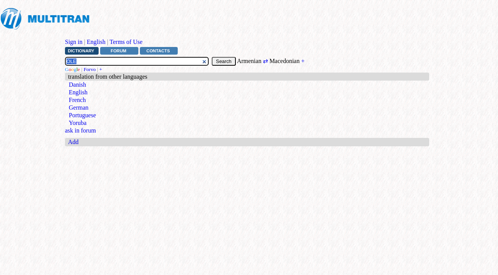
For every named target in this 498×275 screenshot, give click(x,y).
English (96, 42)
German (79, 107)
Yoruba (77, 123)
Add (73, 142)
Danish (77, 84)
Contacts (158, 51)
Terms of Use (126, 42)
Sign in (74, 42)
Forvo (90, 69)
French (77, 100)
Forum (119, 51)
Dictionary (81, 51)
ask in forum (80, 130)
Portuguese (82, 115)
